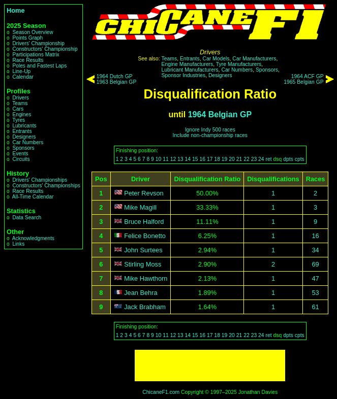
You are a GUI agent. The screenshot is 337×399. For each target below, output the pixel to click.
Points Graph (27, 38)
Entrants (22, 131)
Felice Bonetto (145, 236)
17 (210, 159)
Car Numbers (27, 142)
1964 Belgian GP (220, 114)
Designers (24, 137)
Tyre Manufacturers (239, 64)
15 (195, 159)
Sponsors (23, 148)
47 (315, 278)
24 (261, 159)
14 (188, 159)
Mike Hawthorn (145, 278)
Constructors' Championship (44, 49)
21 (239, 159)
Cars (17, 109)
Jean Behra (140, 292)
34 (315, 250)
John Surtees (143, 250)
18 (217, 159)
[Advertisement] (210, 365)
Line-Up (21, 71)
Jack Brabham (145, 307)
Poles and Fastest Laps (39, 66)
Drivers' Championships (39, 180)
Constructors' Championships (46, 185)
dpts (288, 159)
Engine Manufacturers (187, 64)
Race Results (27, 60)
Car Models (215, 58)
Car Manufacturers (254, 58)
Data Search (26, 217)
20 (232, 159)
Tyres (18, 120)
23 (254, 159)
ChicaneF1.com (160, 392)
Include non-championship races (210, 135)
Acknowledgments (33, 238)
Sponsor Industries (184, 75)
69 (315, 264)
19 (225, 159)
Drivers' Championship (38, 43)
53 (315, 292)
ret (269, 159)
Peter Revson (144, 193)
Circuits (20, 159)
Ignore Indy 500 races (210, 129)
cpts (299, 159)
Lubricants (24, 125)
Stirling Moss (142, 264)
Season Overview (32, 32)
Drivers (20, 98)
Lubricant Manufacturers (190, 70)
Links (18, 244)
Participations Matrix (35, 54)
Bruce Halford (144, 221)
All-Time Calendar (33, 197)
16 (202, 159)
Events (20, 153)
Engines (21, 114)
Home (16, 10)
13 (180, 159)
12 (173, 159)
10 (159, 159)
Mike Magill (140, 207)
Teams (19, 103)
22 (246, 159)
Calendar (23, 77)
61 (315, 307)
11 (166, 159)
